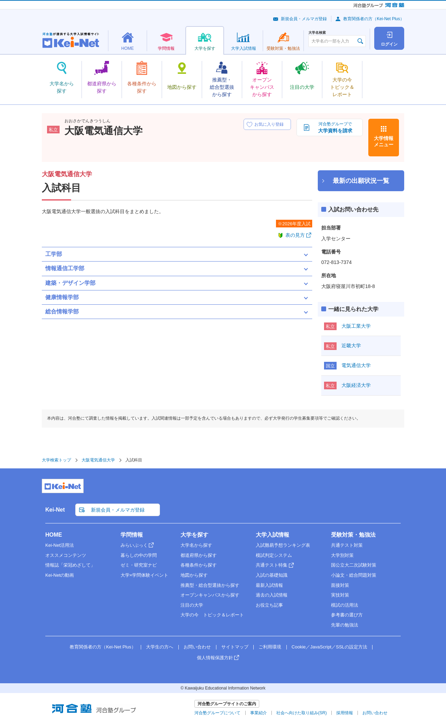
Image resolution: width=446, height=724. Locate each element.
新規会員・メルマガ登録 (304, 18)
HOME (53, 535)
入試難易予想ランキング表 (283, 545)
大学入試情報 (272, 535)
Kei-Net (55, 510)
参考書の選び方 (347, 614)
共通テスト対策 (347, 545)
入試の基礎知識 (271, 575)
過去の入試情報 (271, 595)
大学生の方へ (159, 646)
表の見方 (295, 235)
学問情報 (132, 535)
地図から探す (194, 575)
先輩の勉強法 (344, 625)
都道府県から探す (198, 555)
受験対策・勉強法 (353, 535)
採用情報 (344, 712)
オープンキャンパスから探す (209, 595)
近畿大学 (351, 345)
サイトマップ (234, 646)
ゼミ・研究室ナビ (139, 565)
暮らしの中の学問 (139, 555)
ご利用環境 (270, 646)
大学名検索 (317, 32)
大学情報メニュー (383, 141)
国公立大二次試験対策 (353, 565)
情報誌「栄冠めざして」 (70, 565)
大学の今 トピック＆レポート (212, 614)
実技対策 (340, 595)
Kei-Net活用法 (59, 545)
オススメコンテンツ (65, 555)
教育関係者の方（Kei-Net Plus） (373, 18)
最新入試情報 (269, 585)
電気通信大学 (356, 365)
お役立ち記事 (269, 605)
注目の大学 (191, 605)
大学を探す (194, 535)
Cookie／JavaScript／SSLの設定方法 (329, 646)
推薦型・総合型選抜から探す (209, 585)
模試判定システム (274, 555)
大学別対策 (342, 555)
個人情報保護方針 (215, 657)
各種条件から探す (198, 565)
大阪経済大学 (356, 385)
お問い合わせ (197, 646)
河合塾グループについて (217, 712)
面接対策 (340, 585)
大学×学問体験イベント (145, 575)
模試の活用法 (344, 605)
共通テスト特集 (271, 565)
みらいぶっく (134, 545)
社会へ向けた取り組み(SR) (301, 712)
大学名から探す (196, 545)
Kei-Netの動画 (59, 575)
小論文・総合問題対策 (353, 575)
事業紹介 (258, 712)
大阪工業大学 (356, 326)
